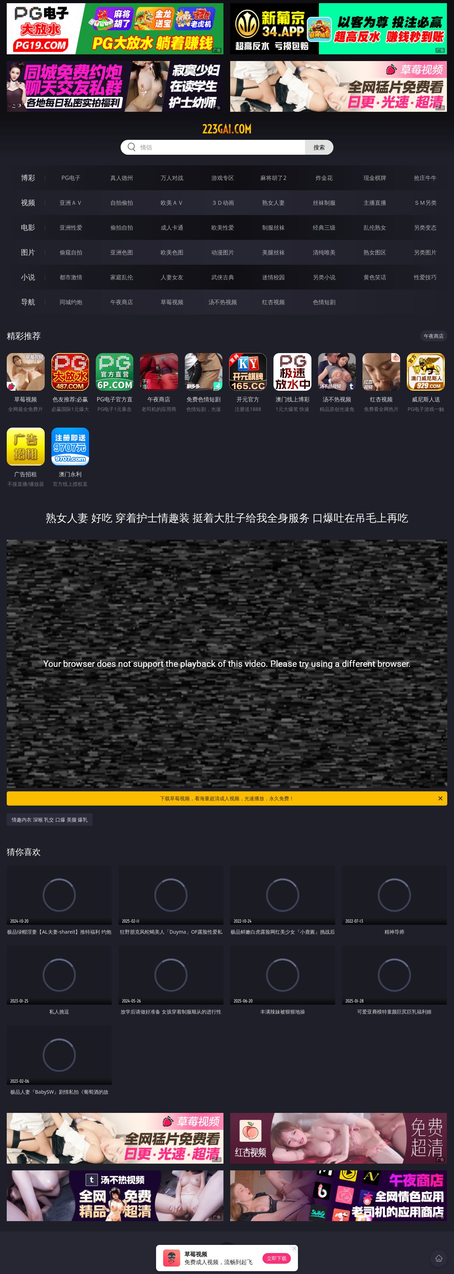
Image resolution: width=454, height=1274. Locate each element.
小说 (28, 277)
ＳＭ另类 (425, 203)
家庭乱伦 (121, 277)
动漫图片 (222, 252)
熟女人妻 (273, 203)
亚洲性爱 (71, 227)
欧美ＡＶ (172, 203)
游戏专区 (222, 178)
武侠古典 (222, 277)
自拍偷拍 (121, 203)
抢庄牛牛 (425, 178)
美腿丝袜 (273, 252)
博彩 (28, 177)
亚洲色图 (121, 252)
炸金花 (324, 178)
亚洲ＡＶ (71, 203)
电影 (28, 227)
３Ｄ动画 (222, 203)
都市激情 (71, 277)
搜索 (319, 147)
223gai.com (226, 129)
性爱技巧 (425, 277)
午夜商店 (121, 302)
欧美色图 (172, 252)
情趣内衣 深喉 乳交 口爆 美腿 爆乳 (50, 819)
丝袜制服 (324, 203)
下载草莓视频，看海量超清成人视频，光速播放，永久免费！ (302, 798)
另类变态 (425, 227)
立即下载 (277, 1258)
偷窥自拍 (71, 252)
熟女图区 (375, 252)
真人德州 (121, 178)
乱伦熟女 (375, 227)
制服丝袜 (273, 227)
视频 (28, 202)
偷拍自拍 (121, 227)
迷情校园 (273, 277)
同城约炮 (71, 302)
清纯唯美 (324, 252)
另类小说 (324, 277)
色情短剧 (324, 302)
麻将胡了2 (273, 178)
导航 (28, 302)
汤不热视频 (223, 302)
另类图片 (425, 252)
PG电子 (70, 178)
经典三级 (324, 227)
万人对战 (172, 178)
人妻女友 (172, 277)
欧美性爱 (222, 227)
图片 (28, 252)
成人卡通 (172, 227)
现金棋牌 (375, 178)
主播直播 (375, 203)
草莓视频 (172, 302)
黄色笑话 (375, 277)
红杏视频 (273, 302)
